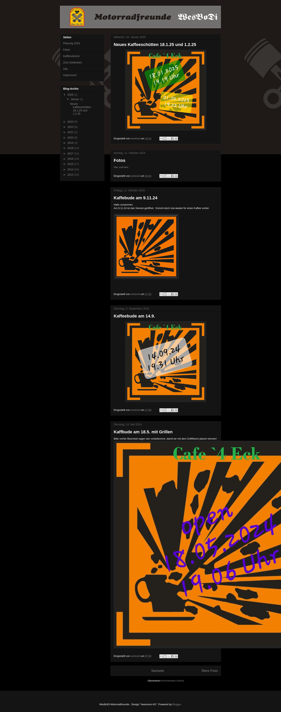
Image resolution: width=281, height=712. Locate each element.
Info (65, 68)
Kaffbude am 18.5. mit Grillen (143, 431)
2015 (70, 164)
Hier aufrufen (121, 167)
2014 (70, 169)
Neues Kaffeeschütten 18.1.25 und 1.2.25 (155, 44)
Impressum (70, 75)
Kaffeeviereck (71, 56)
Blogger (176, 704)
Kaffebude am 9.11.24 (135, 197)
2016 (70, 158)
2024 (70, 121)
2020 (70, 137)
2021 (70, 132)
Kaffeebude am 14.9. (134, 316)
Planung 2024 (71, 43)
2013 (70, 174)
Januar (75, 99)
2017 (70, 153)
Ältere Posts (210, 670)
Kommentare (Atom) (172, 680)
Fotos (119, 160)
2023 (70, 126)
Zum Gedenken (72, 62)
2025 (70, 94)
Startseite (157, 670)
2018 (70, 148)
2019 (70, 142)
